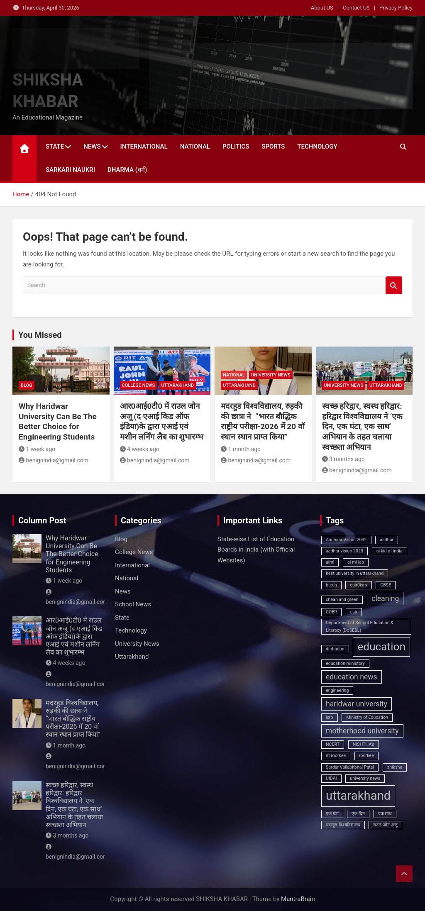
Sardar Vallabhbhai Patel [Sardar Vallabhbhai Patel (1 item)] (350, 767)
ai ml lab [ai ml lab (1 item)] (355, 562)
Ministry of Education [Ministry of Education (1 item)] (367, 717)
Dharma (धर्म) (127, 169)
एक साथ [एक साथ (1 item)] (385, 813)
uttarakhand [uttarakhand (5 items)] (358, 796)
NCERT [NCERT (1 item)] (333, 744)
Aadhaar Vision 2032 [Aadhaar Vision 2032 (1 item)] (346, 539)
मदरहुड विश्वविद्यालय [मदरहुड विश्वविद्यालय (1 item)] (343, 825)
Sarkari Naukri (70, 169)
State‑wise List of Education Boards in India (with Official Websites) (256, 549)
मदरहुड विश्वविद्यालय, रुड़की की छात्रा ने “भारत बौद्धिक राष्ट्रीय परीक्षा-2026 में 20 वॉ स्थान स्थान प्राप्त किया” (263, 421)
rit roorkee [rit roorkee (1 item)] (336, 755)
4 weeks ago (139, 449)
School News (133, 604)
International (144, 146)
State (55, 146)
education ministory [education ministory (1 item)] (345, 663)
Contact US (356, 8)
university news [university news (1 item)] (365, 778)
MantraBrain (298, 899)
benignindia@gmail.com (53, 460)
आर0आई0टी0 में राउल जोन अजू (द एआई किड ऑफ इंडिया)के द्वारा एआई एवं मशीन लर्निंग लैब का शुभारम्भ (161, 421)
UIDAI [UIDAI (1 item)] (331, 778)
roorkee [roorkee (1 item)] (366, 755)
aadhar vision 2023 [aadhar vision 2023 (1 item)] (344, 551)
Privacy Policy (396, 8)
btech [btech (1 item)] (331, 585)
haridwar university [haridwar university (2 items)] (356, 704)
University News (271, 375)
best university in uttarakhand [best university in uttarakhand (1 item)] (354, 573)
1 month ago (241, 449)
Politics (235, 146)
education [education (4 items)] (381, 646)
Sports (273, 146)
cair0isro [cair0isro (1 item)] (358, 585)
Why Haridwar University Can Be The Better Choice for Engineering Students (58, 421)
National (195, 146)
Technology (317, 146)
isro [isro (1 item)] (329, 717)
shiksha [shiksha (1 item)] (395, 767)
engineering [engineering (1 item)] (337, 690)
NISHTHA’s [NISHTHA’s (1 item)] (363, 744)
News (91, 146)
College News (138, 385)
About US (322, 8)
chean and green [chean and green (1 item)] (342, 599)
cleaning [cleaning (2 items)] (385, 598)
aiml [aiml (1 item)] (330, 562)
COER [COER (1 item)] (331, 612)
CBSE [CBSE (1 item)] (385, 585)
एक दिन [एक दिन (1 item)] (358, 813)
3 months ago (343, 459)
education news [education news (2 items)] (351, 677)
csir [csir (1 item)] (353, 612)
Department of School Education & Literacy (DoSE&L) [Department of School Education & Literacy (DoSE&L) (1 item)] (359, 626)
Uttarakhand (177, 385)
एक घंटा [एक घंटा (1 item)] (332, 813)
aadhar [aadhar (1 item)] (386, 539)
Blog (26, 385)
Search (394, 285)
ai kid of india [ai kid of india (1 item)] (389, 551)
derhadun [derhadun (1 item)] (335, 649)
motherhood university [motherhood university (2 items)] (362, 731)
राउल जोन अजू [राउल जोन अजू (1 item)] (385, 825)
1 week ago (37, 449)
